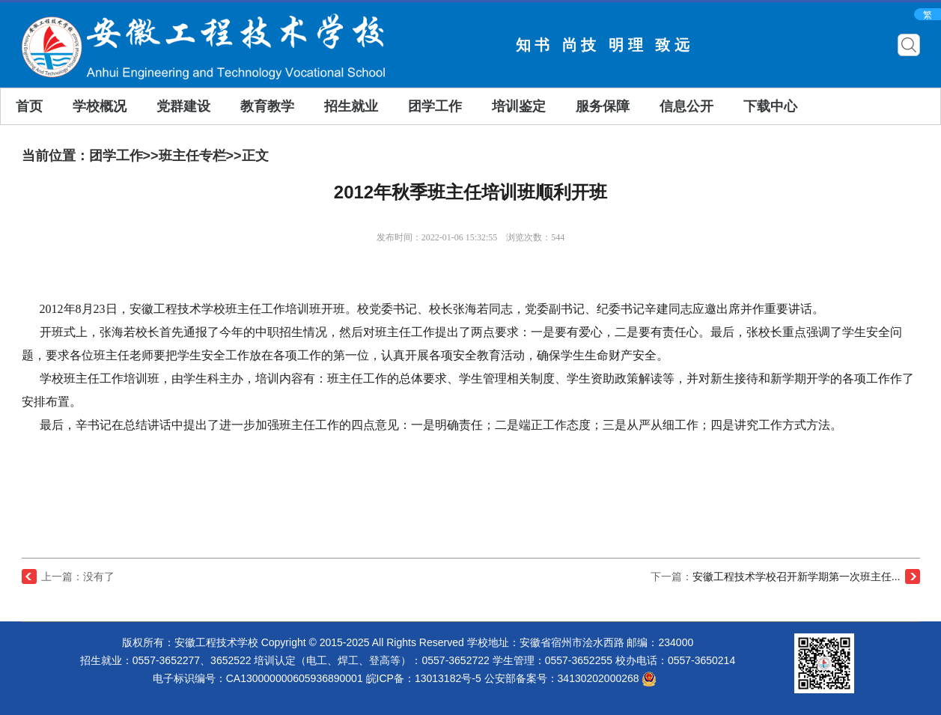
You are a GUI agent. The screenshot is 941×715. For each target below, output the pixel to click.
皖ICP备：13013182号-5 (423, 678)
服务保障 (603, 106)
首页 (29, 106)
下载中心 (770, 106)
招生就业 (351, 106)
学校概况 (100, 106)
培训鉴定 (519, 106)
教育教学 (267, 106)
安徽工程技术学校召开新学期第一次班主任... (796, 576)
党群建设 (183, 106)
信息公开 (686, 106)
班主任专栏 (192, 155)
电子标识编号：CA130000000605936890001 (258, 678)
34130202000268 (607, 678)
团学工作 (435, 106)
